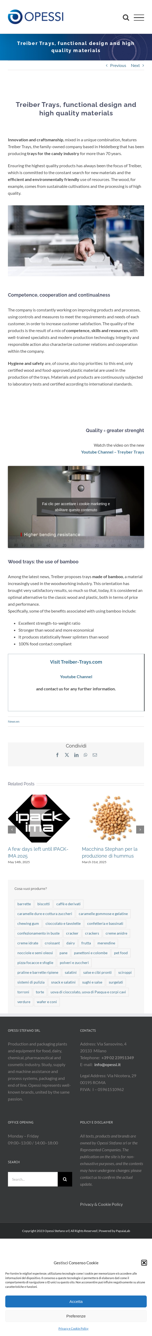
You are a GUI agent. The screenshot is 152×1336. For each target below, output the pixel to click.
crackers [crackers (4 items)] (92, 933)
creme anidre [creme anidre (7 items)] (116, 933)
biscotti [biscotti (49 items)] (43, 904)
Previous (118, 65)
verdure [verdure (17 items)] (23, 1001)
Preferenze (76, 1316)
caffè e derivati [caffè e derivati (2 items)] (68, 904)
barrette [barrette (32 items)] (24, 904)
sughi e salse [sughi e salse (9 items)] (92, 982)
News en (13, 721)
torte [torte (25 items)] (40, 992)
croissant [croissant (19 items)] (52, 943)
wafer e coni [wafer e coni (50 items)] (47, 1001)
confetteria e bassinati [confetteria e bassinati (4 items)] (105, 923)
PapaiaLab (123, 1231)
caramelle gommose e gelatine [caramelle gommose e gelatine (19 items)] (103, 913)
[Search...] (33, 1179)
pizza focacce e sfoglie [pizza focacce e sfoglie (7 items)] (35, 962)
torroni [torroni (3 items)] (23, 992)
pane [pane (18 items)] (63, 952)
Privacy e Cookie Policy (73, 1328)
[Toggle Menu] (138, 18)
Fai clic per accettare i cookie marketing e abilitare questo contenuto (76, 507)
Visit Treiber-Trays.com (76, 662)
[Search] (65, 1179)
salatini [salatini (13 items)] (71, 972)
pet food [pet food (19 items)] (121, 952)
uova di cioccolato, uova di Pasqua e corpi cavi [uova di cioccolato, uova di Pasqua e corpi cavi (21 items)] (88, 992)
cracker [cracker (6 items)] (72, 933)
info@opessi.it (107, 1064)
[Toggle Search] (126, 17)
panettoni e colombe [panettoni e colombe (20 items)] (90, 952)
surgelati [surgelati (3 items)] (116, 982)
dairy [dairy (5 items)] (70, 943)
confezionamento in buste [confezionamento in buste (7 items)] (38, 933)
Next (135, 65)
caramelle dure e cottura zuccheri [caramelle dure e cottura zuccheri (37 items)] (44, 913)
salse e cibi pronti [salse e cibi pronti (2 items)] (97, 972)
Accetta (75, 1301)
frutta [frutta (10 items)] (86, 943)
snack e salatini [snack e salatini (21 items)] (63, 982)
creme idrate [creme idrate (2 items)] (27, 943)
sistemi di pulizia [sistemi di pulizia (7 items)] (31, 982)
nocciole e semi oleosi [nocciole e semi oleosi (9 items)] (35, 952)
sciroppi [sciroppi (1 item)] (125, 972)
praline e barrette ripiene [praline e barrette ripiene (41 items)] (37, 972)
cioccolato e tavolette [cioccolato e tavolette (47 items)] (63, 923)
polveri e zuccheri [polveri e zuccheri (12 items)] (74, 962)
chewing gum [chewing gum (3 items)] (28, 923)
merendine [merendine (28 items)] (106, 943)
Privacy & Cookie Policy (102, 1204)
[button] (144, 1262)
